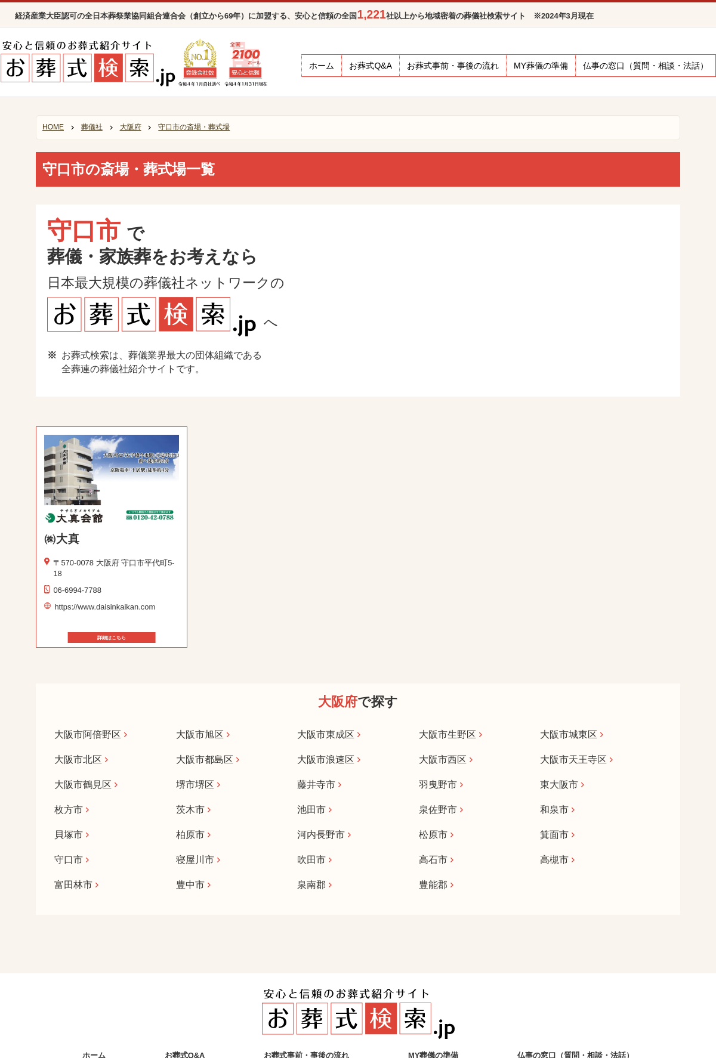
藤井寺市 (316, 784)
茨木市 (190, 809)
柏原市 (190, 834)
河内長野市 (321, 834)
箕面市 (554, 834)
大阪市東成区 (325, 734)
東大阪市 (559, 784)
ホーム (321, 65)
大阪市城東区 (568, 734)
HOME (53, 127)
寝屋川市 (195, 859)
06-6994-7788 (77, 590)
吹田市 (311, 859)
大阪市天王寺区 (573, 759)
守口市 (68, 859)
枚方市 (68, 809)
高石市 (433, 859)
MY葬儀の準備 (541, 65)
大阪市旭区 (200, 734)
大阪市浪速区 (325, 759)
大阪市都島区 (204, 759)
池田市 (311, 809)
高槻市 (554, 859)
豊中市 (190, 884)
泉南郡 (311, 884)
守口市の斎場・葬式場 (194, 127)
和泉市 (554, 809)
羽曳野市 (438, 784)
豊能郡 (433, 884)
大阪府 (130, 127)
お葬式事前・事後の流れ (453, 65)
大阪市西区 (443, 759)
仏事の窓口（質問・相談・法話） (645, 65)
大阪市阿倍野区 (87, 734)
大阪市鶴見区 (83, 784)
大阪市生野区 (447, 734)
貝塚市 (68, 834)
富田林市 (73, 884)
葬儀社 (92, 127)
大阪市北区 (78, 759)
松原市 (433, 834)
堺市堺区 (195, 784)
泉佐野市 (438, 809)
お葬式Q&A (370, 65)
